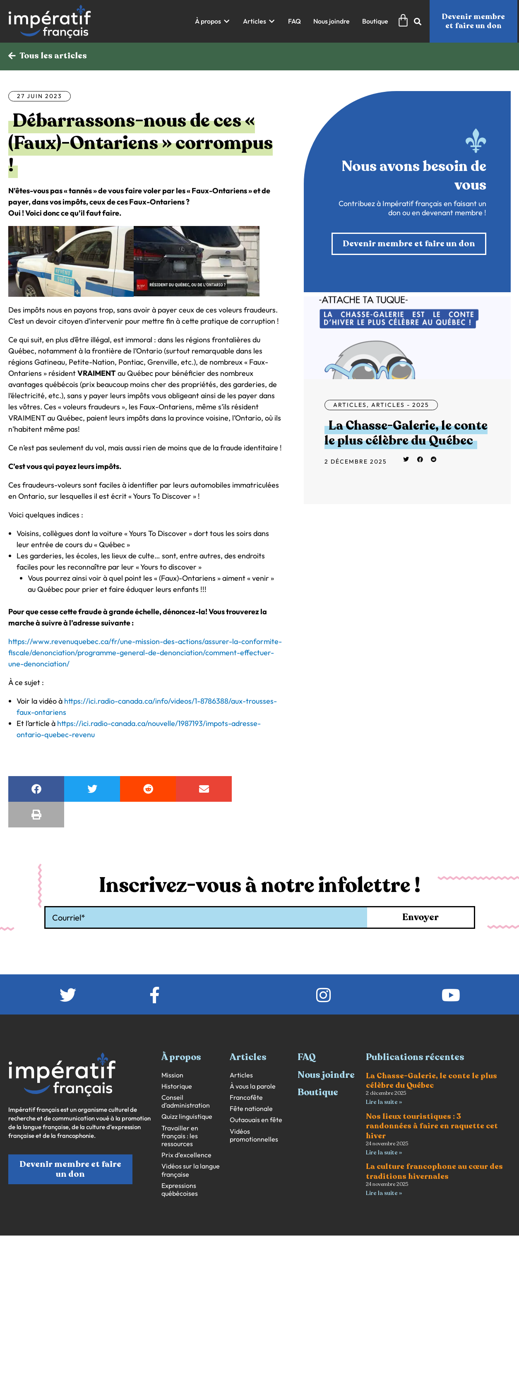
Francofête (246, 1097)
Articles (350, 405)
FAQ (307, 1057)
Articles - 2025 (400, 405)
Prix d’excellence (186, 1155)
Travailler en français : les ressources (179, 1136)
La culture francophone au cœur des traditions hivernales (434, 1171)
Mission (172, 1075)
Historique (176, 1086)
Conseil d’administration (185, 1101)
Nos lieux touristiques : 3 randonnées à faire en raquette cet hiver (432, 1126)
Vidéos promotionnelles (254, 1135)
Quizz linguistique (186, 1116)
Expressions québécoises (179, 1189)
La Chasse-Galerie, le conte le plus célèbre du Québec (406, 433)
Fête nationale (251, 1109)
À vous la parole (253, 1086)
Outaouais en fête (256, 1120)
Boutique (318, 1092)
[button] (213, 21)
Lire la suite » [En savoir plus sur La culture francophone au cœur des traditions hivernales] (384, 1193)
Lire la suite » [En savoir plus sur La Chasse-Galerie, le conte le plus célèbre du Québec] (384, 1102)
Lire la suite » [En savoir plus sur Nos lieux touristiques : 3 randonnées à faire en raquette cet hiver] (384, 1152)
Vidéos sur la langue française (190, 1170)
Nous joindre (326, 1075)
